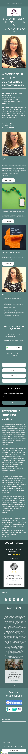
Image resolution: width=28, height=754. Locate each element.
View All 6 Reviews (14, 558)
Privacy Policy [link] (14, 735)
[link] (14, 12)
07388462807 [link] (14, 355)
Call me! (14, 375)
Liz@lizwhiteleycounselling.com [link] (14, 353)
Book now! (14, 381)
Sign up (14, 402)
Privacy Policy (21, 746)
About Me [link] (14, 737)
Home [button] (14, 733)
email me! (14, 370)
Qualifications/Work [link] (14, 738)
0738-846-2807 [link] (18, 3)
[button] (3, 3)
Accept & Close (14, 750)
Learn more (8, 180)
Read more (8, 221)
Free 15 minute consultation (14, 365)
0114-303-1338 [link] (10, 3)
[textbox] (14, 397)
